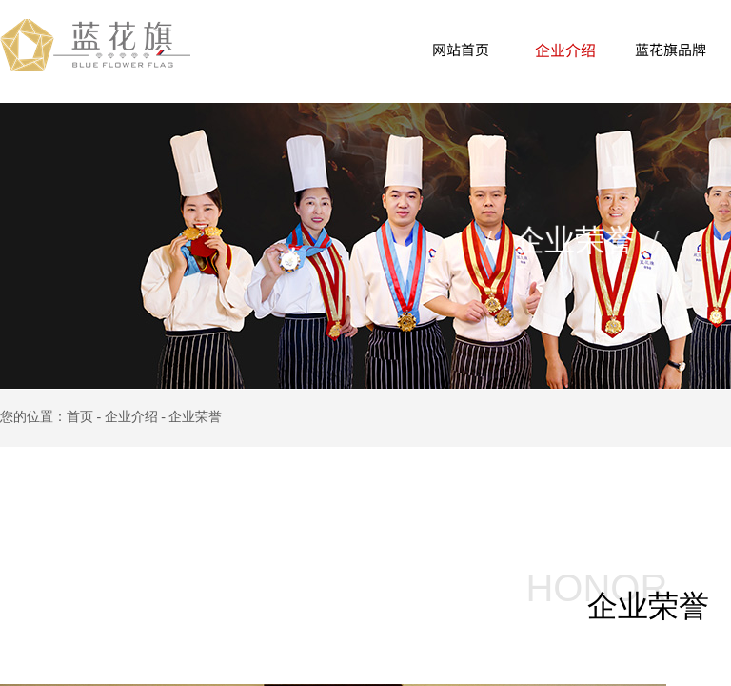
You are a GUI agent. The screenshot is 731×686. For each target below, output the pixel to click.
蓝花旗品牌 (670, 49)
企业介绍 (565, 49)
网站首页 (460, 49)
